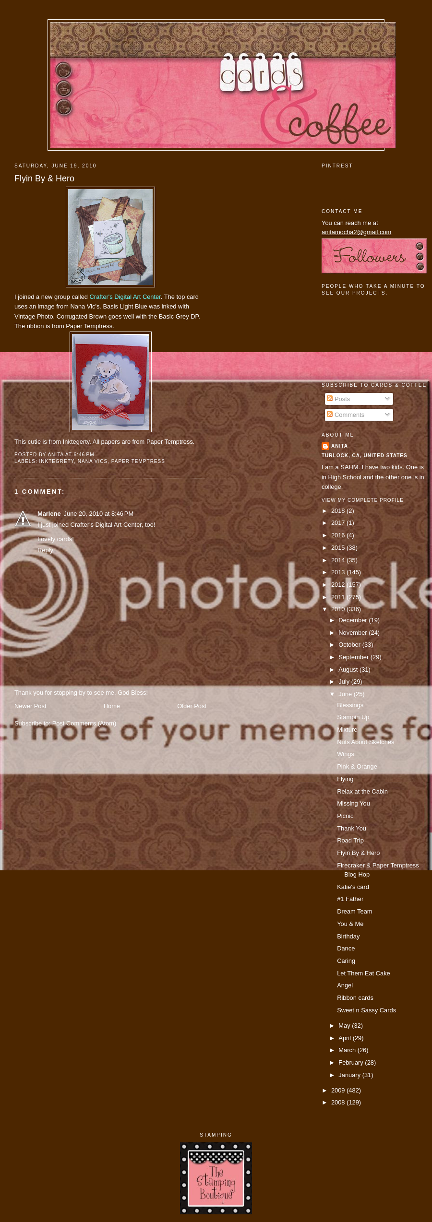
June (345, 694)
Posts (338, 399)
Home (112, 706)
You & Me (350, 923)
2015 (339, 547)
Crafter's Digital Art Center (125, 296)
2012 (339, 584)
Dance (346, 948)
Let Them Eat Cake (363, 973)
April (345, 1038)
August (349, 669)
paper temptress (138, 461)
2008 (339, 1102)
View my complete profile (363, 500)
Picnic (345, 815)
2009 (339, 1090)
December (353, 620)
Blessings (350, 705)
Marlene (49, 513)
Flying (345, 779)
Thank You (351, 828)
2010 (339, 609)
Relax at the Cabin (362, 791)
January (350, 1075)
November (353, 632)
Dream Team (354, 911)
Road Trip (350, 840)
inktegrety (56, 461)
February (351, 1062)
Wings (345, 754)
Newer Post (30, 706)
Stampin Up (353, 717)
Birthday (348, 936)
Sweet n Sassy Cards (366, 1010)
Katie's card (353, 886)
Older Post (191, 706)
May (345, 1025)
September (354, 657)
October (350, 644)
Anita (339, 446)
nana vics (93, 461)
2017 (339, 522)
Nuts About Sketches (365, 742)
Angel (345, 985)
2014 (339, 560)
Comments (345, 414)
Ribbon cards (355, 997)
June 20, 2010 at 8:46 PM (99, 513)
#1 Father (350, 898)
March (347, 1050)
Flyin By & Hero (44, 178)
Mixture (347, 729)
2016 (339, 535)
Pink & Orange (357, 766)
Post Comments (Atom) (84, 723)
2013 (339, 572)
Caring (346, 960)
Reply (45, 550)
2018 (339, 510)
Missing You (353, 803)
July (344, 681)
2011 (339, 597)
